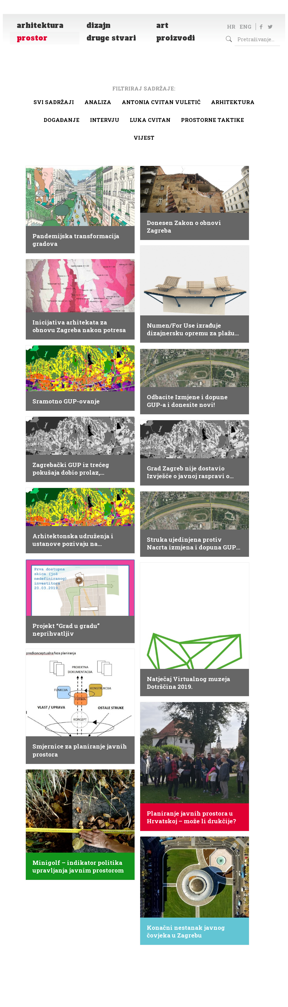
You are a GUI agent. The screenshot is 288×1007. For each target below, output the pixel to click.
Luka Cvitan (150, 119)
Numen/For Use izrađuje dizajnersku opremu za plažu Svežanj (191, 329)
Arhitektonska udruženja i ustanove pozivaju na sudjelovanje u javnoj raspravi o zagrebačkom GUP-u (78, 540)
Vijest (144, 137)
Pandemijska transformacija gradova (75, 240)
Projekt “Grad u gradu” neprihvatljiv (66, 629)
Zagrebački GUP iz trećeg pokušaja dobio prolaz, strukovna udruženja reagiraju (78, 468)
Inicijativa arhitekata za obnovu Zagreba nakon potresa (79, 326)
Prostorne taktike (212, 119)
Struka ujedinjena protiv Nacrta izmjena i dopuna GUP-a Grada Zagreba (194, 543)
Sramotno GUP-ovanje (66, 401)
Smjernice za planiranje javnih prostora (79, 750)
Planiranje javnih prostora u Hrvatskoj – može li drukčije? (191, 817)
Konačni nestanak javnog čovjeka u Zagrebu (186, 931)
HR (231, 26)
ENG (245, 26)
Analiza (97, 101)
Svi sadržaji (53, 101)
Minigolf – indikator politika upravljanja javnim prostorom (78, 866)
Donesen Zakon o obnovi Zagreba (184, 226)
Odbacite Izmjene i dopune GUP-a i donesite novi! (187, 401)
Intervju (104, 119)
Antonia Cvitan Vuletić (161, 101)
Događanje (61, 119)
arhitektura (233, 101)
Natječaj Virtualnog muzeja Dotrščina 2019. (188, 683)
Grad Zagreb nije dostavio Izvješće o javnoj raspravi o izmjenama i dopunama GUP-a (193, 472)
